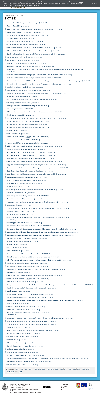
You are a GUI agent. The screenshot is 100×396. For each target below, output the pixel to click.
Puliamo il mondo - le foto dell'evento (19, 241)
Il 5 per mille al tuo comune (15, 343)
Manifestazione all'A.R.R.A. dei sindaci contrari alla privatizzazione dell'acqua (31, 93)
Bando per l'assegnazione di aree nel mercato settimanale (25, 294)
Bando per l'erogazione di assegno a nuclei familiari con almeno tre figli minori (32, 54)
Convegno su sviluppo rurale (16, 38)
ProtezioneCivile (90, 386)
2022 (35, 369)
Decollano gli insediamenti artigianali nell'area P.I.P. (23, 196)
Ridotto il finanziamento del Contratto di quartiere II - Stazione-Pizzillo (29, 330)
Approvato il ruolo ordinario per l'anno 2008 (23, 137)
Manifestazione (16, 211)
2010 (87, 369)
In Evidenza (11, 15)
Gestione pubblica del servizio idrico (18, 102)
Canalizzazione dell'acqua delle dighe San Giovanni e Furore (26, 297)
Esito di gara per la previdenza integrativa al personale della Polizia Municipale (32, 174)
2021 (39, 369)
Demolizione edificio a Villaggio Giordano (20, 199)
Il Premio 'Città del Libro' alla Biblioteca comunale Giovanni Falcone (28, 51)
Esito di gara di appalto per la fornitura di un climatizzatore (25, 171)
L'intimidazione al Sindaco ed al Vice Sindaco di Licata (24, 90)
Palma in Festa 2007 (13, 251)
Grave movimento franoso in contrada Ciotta (21, 32)
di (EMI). (35, 208)
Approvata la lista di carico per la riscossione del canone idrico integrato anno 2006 (33, 202)
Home (6, 15)
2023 (30, 369)
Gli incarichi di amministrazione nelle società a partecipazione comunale (30, 29)
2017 (56, 369)
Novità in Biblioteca (13, 247)
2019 (48, 369)
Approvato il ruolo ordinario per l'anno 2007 (23, 279)
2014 (70, 369)
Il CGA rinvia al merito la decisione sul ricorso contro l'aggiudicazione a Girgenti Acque (34, 84)
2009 (8, 371)
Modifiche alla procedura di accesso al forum (21, 149)
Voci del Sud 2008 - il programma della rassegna (22, 124)
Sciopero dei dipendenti (14, 205)
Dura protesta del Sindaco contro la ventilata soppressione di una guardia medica (33, 168)
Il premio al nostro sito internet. (22, 238)
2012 (78, 369)
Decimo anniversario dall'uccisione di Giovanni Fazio (24, 254)
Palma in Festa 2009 (13, 26)
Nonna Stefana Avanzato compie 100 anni (20, 41)
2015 (65, 369)
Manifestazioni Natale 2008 (16, 115)
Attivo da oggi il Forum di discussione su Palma (22, 180)
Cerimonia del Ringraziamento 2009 (18, 60)
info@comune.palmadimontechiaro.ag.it (26, 389)
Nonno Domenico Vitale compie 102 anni (20, 57)
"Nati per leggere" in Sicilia (15, 109)
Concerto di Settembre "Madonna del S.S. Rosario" (23, 266)
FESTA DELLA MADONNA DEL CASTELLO (21, 355)
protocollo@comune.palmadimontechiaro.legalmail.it (25, 392)
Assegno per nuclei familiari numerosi (19, 333)
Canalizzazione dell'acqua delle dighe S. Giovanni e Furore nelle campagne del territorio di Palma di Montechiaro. (43, 358)
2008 (12, 371)
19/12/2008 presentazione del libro (32, 118)
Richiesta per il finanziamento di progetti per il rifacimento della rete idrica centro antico (35, 75)
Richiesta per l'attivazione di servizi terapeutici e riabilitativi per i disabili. (30, 78)
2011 (83, 369)
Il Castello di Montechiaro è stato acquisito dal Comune (24, 361)
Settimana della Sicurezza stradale (18, 352)
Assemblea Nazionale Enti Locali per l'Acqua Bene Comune (26, 66)
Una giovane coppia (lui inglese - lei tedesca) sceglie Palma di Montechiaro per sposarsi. (35, 318)
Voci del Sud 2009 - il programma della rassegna (22, 23)
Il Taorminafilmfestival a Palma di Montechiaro (22, 44)
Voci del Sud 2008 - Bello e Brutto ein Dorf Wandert (23, 121)
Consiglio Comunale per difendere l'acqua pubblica (23, 106)
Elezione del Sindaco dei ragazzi (17, 214)
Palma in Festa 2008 (13, 134)
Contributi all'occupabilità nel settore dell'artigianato (23, 35)
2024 (26, 369)
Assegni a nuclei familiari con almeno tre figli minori (23, 143)
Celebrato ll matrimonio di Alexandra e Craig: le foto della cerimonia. (29, 313)
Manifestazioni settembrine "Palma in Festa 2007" (23, 263)
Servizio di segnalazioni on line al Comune (20, 346)
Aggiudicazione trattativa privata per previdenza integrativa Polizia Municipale (32, 165)
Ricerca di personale (13, 303)
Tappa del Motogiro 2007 (15, 327)
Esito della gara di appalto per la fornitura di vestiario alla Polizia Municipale (31, 189)
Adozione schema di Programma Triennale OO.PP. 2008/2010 (27, 152)
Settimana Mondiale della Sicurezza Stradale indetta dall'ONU (27, 321)
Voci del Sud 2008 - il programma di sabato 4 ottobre (24, 127)
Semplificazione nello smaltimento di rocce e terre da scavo (26, 158)
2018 (52, 369)
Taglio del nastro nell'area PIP (16, 193)
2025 (22, 369)
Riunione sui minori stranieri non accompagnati (22, 63)
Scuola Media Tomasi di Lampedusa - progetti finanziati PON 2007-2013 (30, 48)
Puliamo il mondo (12, 130)
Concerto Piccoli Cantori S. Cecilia (18, 336)
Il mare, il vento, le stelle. (15, 272)
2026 (17, 369)
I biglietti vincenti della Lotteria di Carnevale (21, 87)
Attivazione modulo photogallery (17, 96)
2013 (74, 369)
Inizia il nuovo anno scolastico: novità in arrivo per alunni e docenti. (28, 257)
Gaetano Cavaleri (12, 340)
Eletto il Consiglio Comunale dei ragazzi (20, 183)
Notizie (17, 15)
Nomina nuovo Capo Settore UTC (18, 364)
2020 (43, 369)
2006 (20, 371)
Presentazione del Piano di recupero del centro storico (24, 226)
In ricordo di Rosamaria (14, 186)
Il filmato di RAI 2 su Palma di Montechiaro (20, 282)
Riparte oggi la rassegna (19, 223)
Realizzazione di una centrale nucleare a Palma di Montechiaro (27, 99)
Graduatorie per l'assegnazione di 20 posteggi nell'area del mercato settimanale (32, 269)
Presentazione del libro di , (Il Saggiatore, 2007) (38, 217)
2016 (61, 369)
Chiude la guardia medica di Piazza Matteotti (21, 306)
